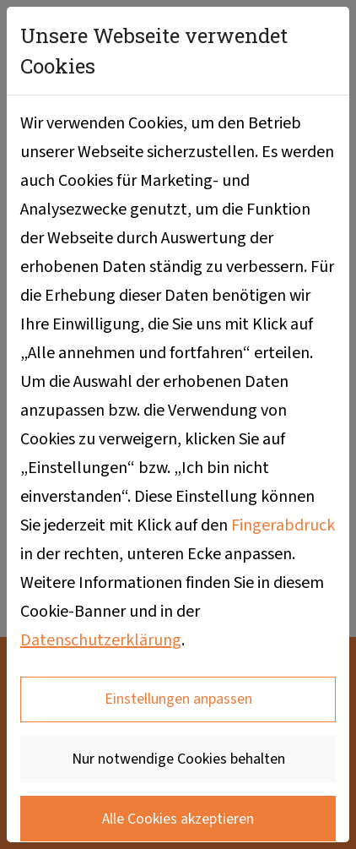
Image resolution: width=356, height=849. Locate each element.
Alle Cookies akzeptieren (178, 819)
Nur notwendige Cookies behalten (178, 759)
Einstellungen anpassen (178, 699)
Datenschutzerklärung (100, 640)
